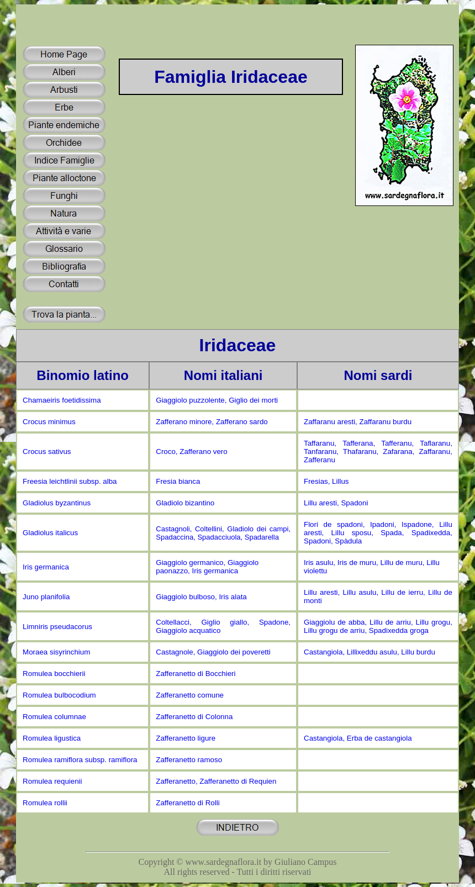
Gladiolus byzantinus (57, 503)
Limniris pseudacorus (57, 626)
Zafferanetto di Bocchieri (195, 673)
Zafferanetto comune (190, 695)
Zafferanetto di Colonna (194, 716)
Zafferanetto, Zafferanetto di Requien (216, 781)
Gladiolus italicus (50, 533)
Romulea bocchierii (54, 673)
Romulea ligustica (52, 738)
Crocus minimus (49, 422)
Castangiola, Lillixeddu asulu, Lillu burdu (369, 652)
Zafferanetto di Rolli (187, 803)
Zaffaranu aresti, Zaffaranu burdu (357, 422)
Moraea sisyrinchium (56, 652)
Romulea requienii (52, 781)
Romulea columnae (54, 716)
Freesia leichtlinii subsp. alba (70, 481)
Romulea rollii (45, 803)
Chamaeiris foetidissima (62, 400)
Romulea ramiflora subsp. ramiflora (80, 760)
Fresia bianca (178, 481)
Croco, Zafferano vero (191, 451)
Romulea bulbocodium (59, 695)
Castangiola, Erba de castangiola (358, 738)
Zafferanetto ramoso (189, 760)
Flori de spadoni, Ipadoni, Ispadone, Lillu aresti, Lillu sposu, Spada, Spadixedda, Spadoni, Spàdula (378, 532)
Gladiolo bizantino (185, 503)
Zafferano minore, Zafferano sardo (212, 422)
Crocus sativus (47, 451)
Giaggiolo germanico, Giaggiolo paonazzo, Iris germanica (207, 566)
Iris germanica (46, 567)
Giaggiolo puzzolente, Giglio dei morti (217, 400)
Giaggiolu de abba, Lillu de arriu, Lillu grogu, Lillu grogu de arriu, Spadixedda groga (378, 626)
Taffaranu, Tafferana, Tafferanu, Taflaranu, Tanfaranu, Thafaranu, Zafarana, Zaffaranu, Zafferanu (378, 451)
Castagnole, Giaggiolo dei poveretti (213, 652)
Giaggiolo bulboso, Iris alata (201, 597)
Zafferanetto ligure (185, 738)
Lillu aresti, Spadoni (336, 503)
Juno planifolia (46, 597)
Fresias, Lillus (326, 481)
